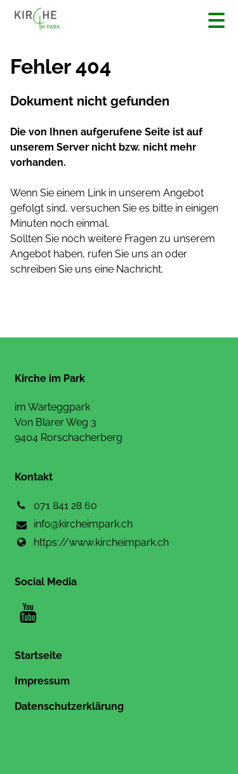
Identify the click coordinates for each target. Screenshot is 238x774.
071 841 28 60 (56, 505)
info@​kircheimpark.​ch (74, 525)
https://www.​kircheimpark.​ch (92, 542)
